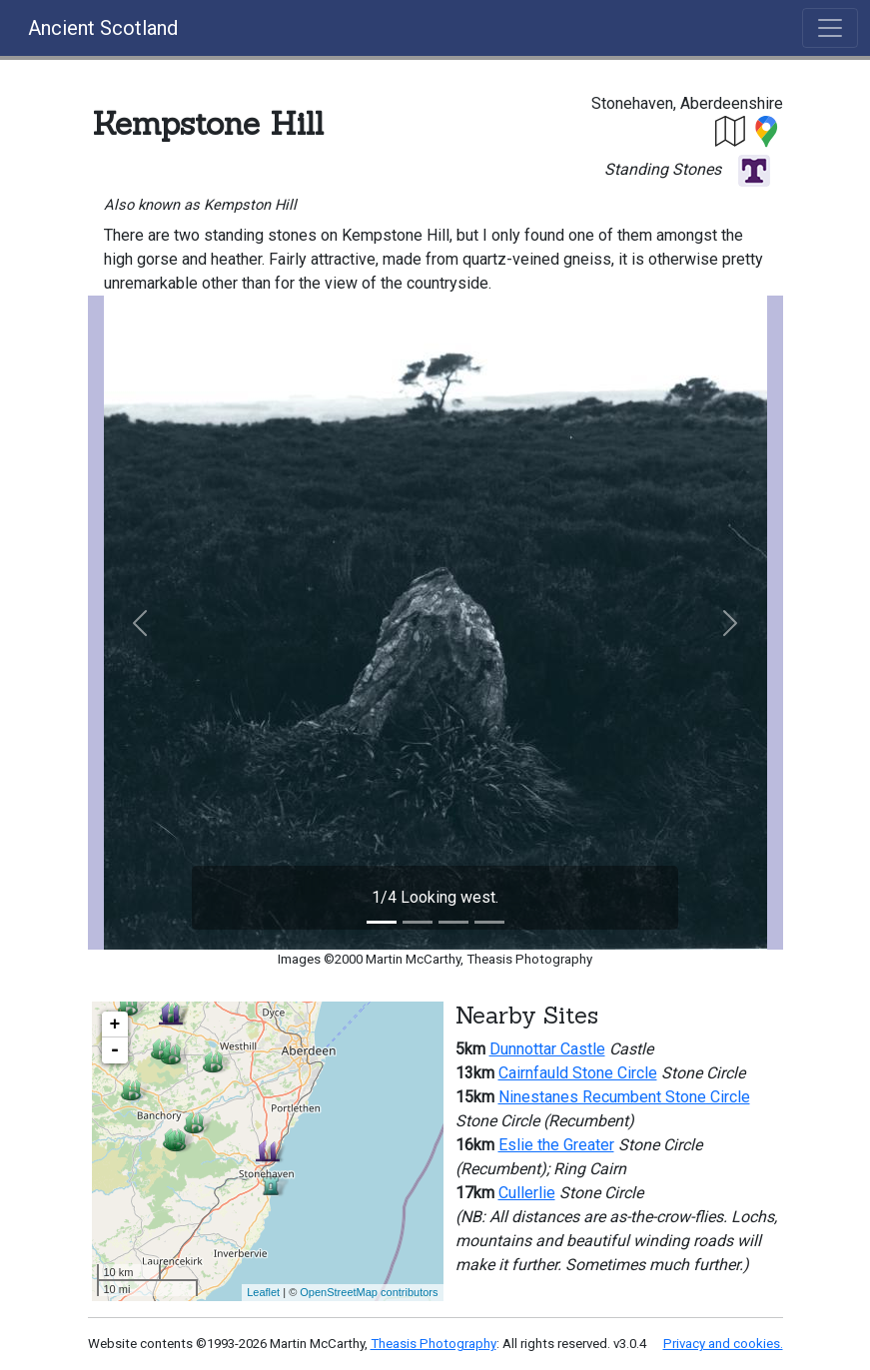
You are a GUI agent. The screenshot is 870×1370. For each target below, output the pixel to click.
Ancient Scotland (103, 28)
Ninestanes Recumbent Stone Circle (624, 1096)
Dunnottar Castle (547, 1048)
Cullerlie (526, 1192)
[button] (731, 130)
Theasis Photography (433, 1343)
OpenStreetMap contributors (368, 1292)
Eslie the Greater (556, 1144)
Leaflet (263, 1292)
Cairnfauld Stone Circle (577, 1072)
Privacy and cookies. (723, 1343)
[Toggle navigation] (830, 28)
